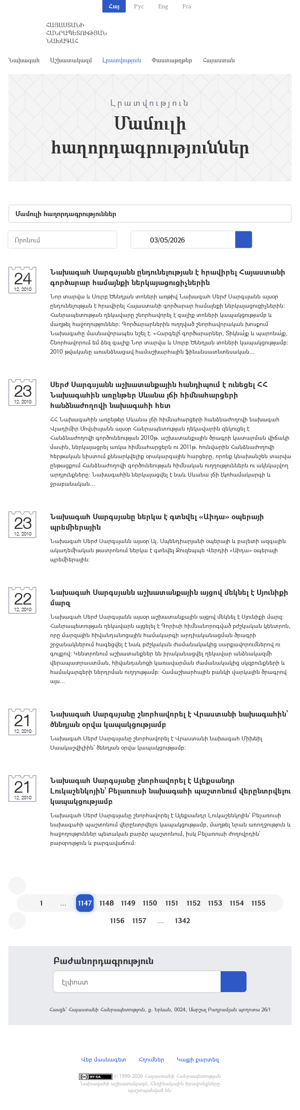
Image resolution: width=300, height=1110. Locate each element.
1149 (128, 902)
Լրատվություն (121, 60)
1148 (106, 902)
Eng (163, 6)
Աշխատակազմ (71, 60)
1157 (139, 920)
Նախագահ (24, 60)
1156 (117, 920)
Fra (187, 6)
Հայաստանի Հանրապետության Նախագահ (76, 33)
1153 (215, 902)
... (140, 239)
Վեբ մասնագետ (103, 1059)
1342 (182, 920)
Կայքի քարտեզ (198, 1059)
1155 (259, 902)
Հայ (114, 6)
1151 (171, 902)
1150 (150, 902)
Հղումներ (151, 1059)
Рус (139, 6)
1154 (237, 902)
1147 (85, 902)
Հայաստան (219, 60)
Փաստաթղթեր (172, 60)
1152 (194, 902)
